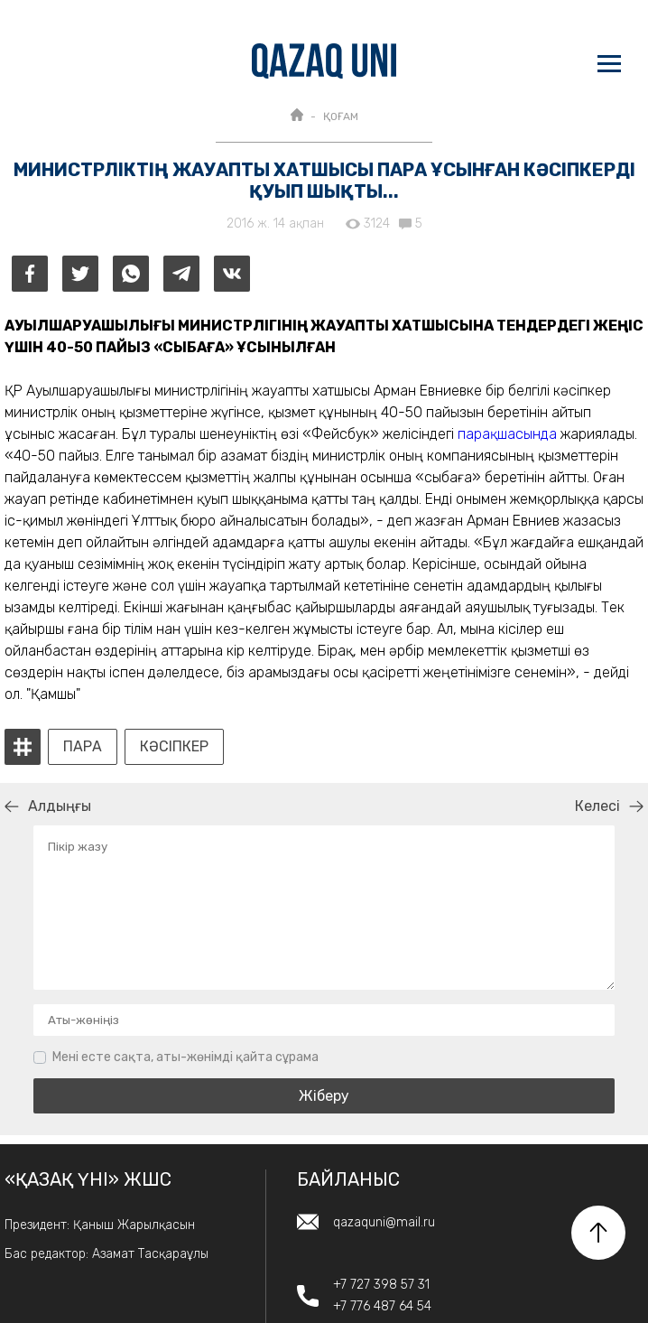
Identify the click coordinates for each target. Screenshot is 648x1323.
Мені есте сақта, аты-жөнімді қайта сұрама (185, 1057)
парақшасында (507, 434)
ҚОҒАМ (340, 116)
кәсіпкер (174, 747)
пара (82, 747)
